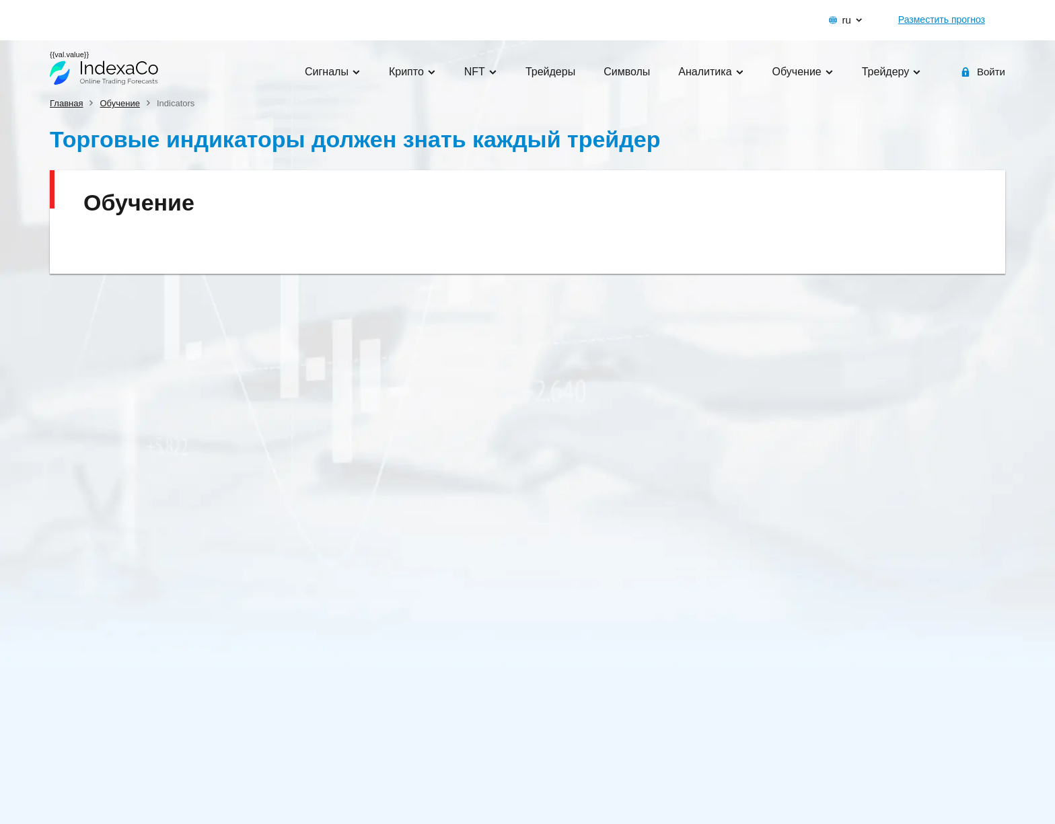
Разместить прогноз (941, 19)
